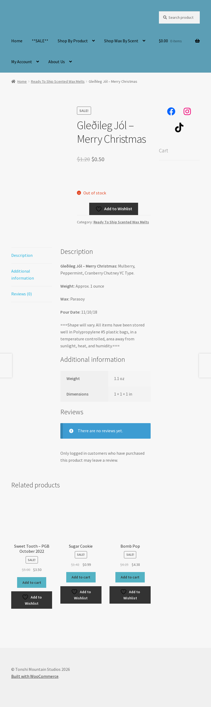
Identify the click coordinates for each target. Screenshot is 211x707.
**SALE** (40, 40)
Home (16, 40)
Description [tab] (22, 255)
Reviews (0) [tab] (21, 293)
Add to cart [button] (31, 582)
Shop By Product (73, 40)
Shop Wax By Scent (121, 40)
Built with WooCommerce (34, 676)
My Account (21, 61)
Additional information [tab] (22, 274)
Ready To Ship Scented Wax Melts (58, 81)
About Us (56, 61)
